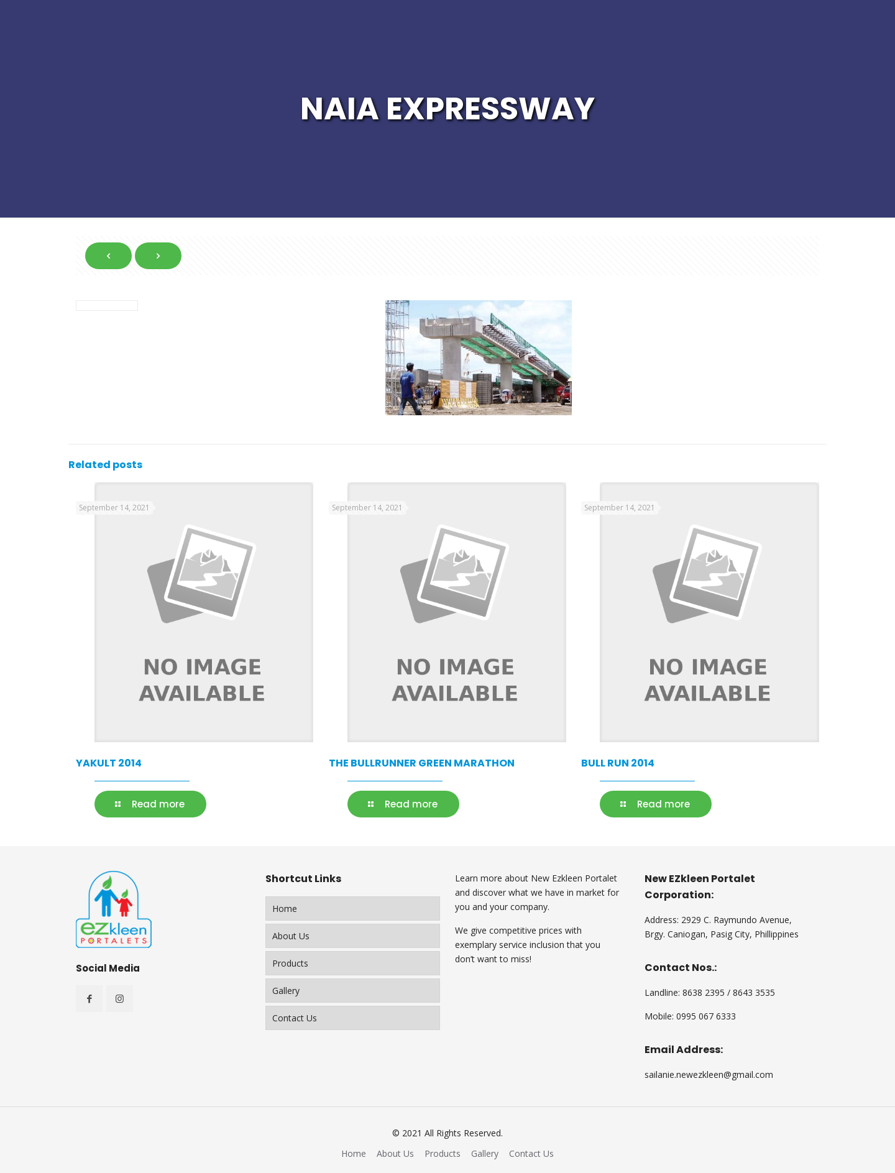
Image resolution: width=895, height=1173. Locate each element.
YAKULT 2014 (109, 763)
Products (290, 963)
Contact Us (294, 1018)
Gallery (286, 990)
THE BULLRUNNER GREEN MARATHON (422, 763)
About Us (291, 936)
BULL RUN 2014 (617, 763)
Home (284, 908)
